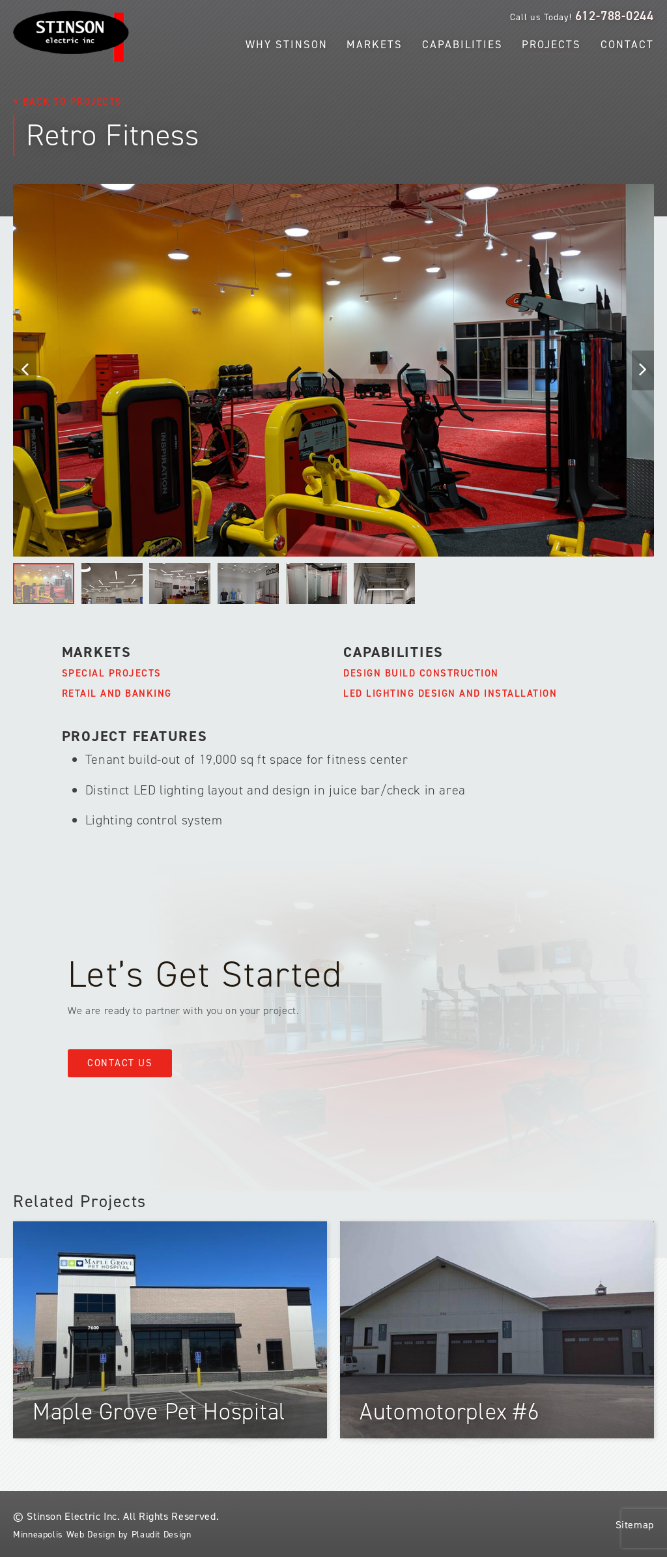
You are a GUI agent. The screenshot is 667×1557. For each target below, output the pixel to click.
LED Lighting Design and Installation (450, 693)
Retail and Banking (117, 693)
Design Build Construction (421, 673)
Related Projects (80, 1201)
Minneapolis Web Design (64, 1534)
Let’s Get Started (205, 974)
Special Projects (112, 673)
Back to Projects (72, 101)
